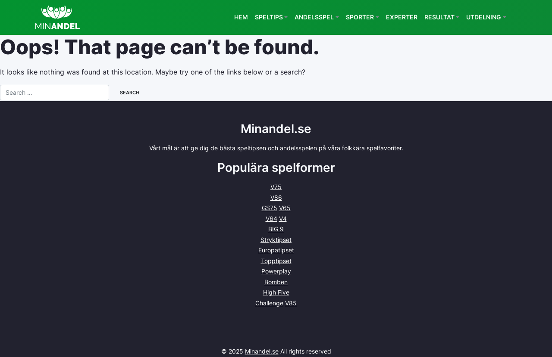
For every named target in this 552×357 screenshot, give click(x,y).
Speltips (269, 17)
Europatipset (276, 250)
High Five (276, 292)
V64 (271, 218)
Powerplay (276, 271)
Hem (241, 17)
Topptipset (276, 260)
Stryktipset (276, 239)
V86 (276, 197)
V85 (291, 303)
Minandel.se (262, 351)
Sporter (360, 17)
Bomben (276, 282)
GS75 (269, 207)
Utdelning (483, 17)
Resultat (439, 17)
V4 (283, 218)
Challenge (269, 303)
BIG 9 (276, 229)
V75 (276, 186)
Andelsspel (314, 17)
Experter (401, 17)
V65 (285, 207)
